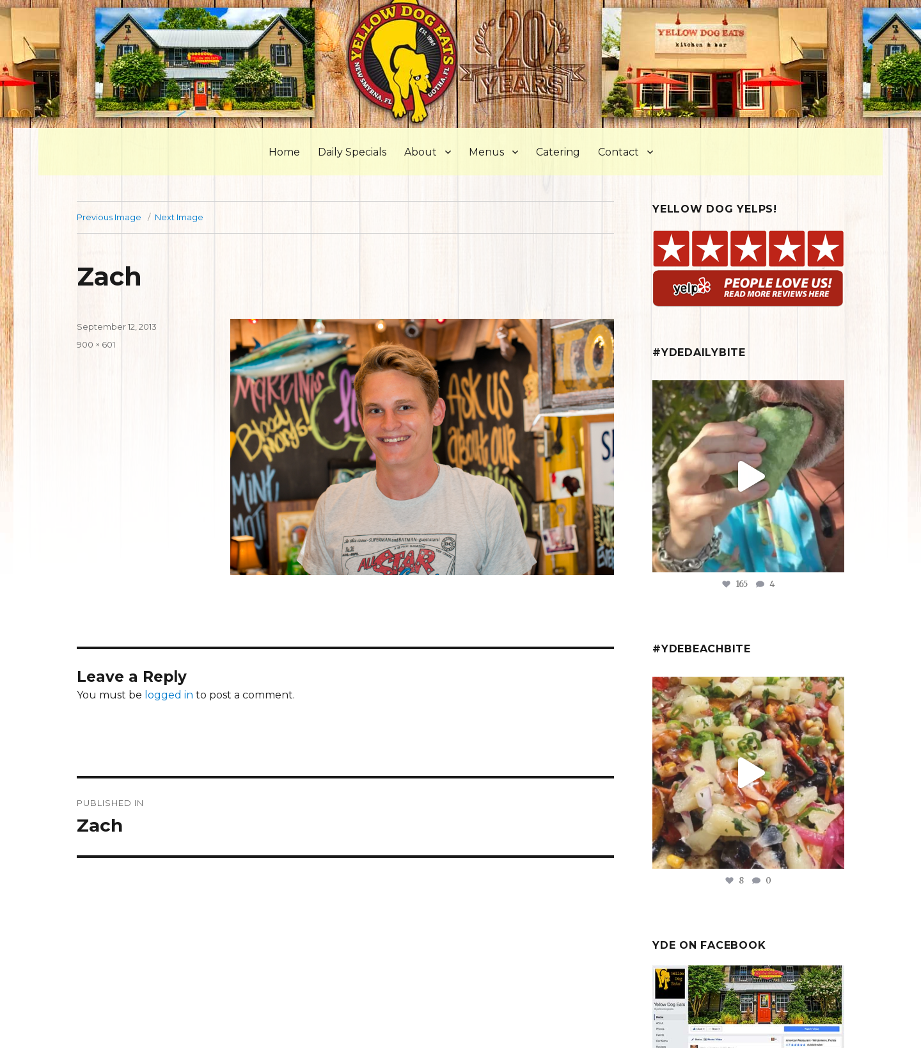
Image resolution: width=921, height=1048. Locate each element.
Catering (558, 152)
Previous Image (109, 217)
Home (284, 152)
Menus (486, 152)
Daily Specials (352, 152)
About (420, 152)
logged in (169, 695)
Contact (618, 152)
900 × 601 (96, 344)
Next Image (179, 217)
